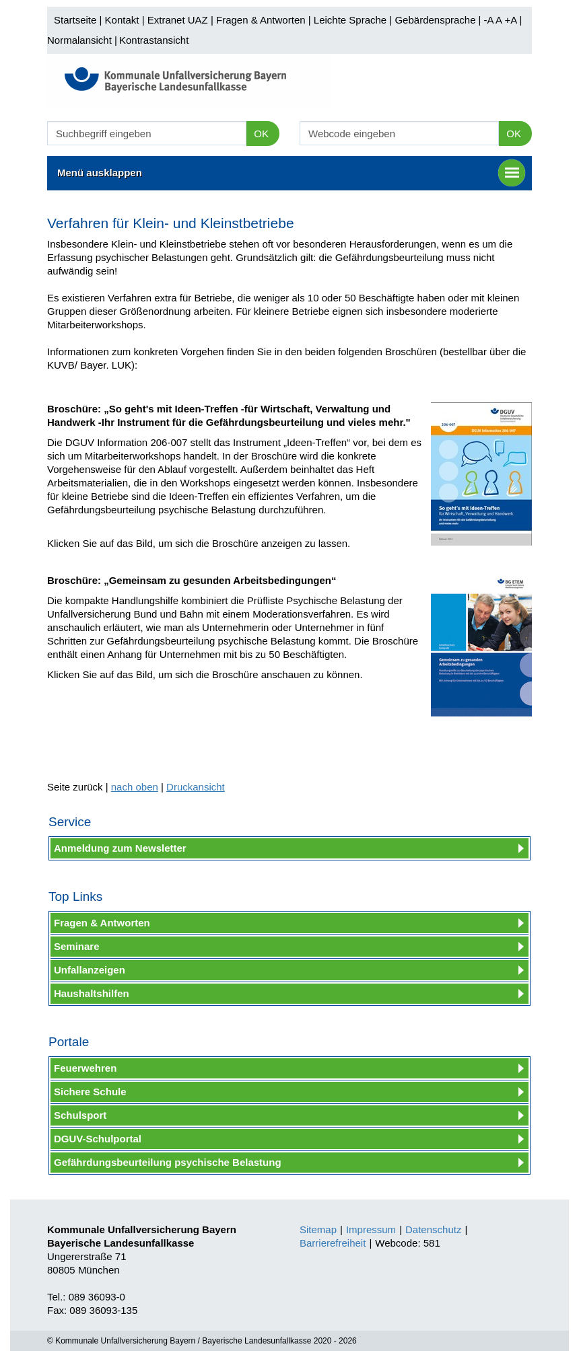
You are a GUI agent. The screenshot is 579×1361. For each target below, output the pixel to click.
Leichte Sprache (350, 20)
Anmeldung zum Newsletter (120, 848)
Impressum (371, 1229)
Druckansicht (195, 787)
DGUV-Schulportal (97, 1138)
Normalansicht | (82, 40)
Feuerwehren (85, 1068)
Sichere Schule (90, 1091)
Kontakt (122, 20)
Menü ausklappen (291, 172)
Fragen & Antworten (261, 20)
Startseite (75, 20)
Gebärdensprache (435, 20)
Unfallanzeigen (89, 970)
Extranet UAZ (177, 20)
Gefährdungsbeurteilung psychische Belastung (167, 1162)
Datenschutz (433, 1229)
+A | (512, 20)
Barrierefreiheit (333, 1243)
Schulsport (80, 1115)
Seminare (77, 946)
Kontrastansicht (154, 40)
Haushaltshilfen (91, 993)
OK (261, 133)
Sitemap (318, 1229)
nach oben (134, 787)
